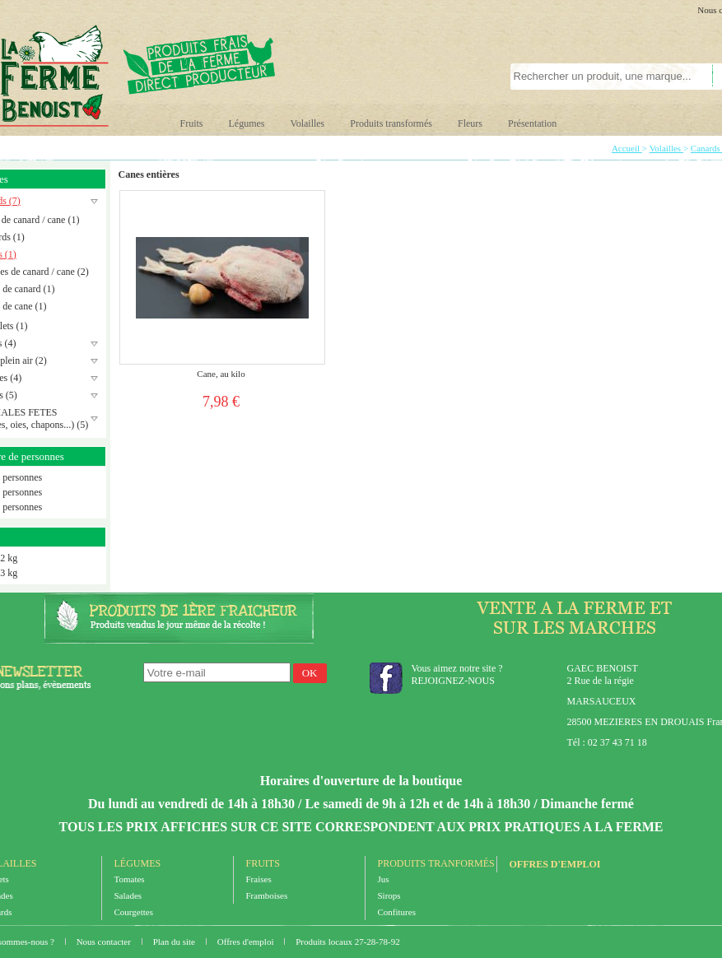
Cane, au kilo (221, 374)
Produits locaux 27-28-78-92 (347, 941)
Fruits (191, 123)
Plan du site (175, 941)
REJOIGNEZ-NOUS (453, 680)
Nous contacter (105, 941)
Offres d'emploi (555, 864)
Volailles (308, 123)
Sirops (389, 895)
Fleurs (470, 123)
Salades (128, 895)
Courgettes (133, 912)
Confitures (397, 912)
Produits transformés (391, 123)
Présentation (532, 123)
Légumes (247, 123)
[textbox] (602, 76)
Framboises (267, 895)
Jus (383, 879)
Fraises (259, 879)
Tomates (129, 879)
